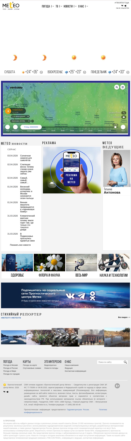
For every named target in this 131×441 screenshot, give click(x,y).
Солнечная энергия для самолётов (26, 158)
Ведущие (69, 368)
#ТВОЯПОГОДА (122, 3)
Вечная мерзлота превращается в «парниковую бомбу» (27, 207)
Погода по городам (11, 374)
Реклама (49, 143)
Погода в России (10, 368)
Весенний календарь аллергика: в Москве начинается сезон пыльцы (27, 192)
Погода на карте (30, 365)
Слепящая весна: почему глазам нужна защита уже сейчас (27, 169)
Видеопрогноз (50, 365)
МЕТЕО (14, 144)
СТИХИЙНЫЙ (21, 314)
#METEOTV (6, 318)
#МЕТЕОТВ (16, 318)
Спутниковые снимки (32, 368)
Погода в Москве (10, 365)
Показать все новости (20, 245)
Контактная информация (75, 371)
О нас (81, 6)
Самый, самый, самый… (24, 180)
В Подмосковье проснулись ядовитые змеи (27, 237)
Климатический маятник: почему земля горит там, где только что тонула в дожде (27, 223)
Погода (46, 6)
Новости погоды (51, 368)
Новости (68, 6)
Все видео (122, 317)
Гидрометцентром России (78, 410)
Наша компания (71, 365)
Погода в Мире (9, 371)
